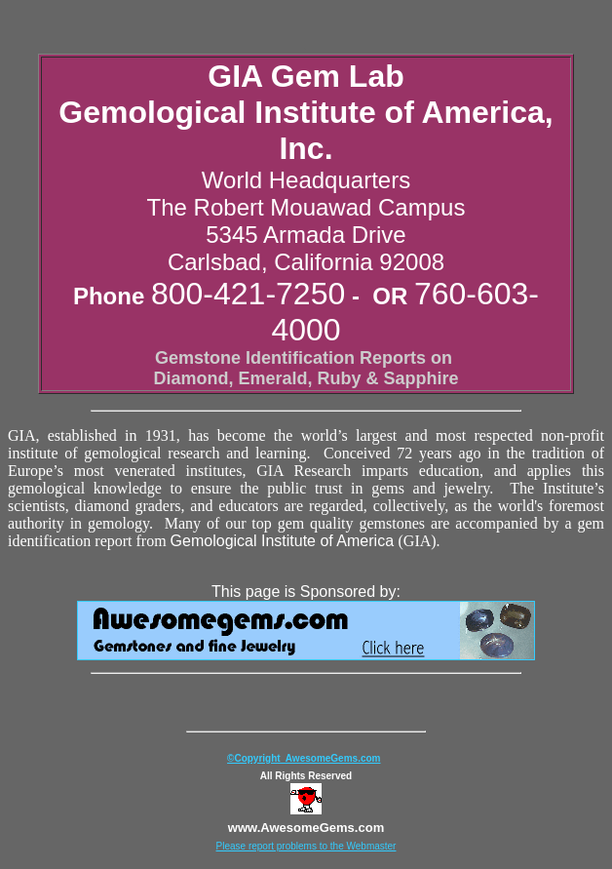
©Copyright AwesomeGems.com (303, 758)
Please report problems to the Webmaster (306, 846)
